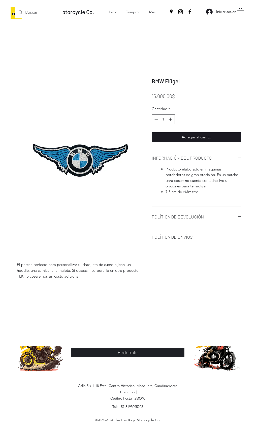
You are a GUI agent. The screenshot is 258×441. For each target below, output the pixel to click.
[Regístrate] (127, 352)
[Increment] (171, 119)
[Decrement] (155, 119)
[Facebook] (190, 12)
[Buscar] (38, 12)
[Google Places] (171, 12)
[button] (240, 11)
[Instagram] (180, 12)
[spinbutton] (163, 119)
